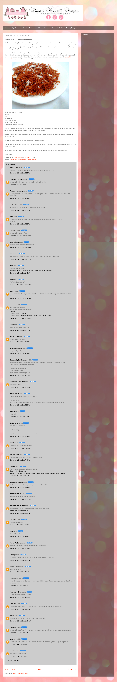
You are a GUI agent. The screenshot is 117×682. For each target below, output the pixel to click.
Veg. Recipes (16, 28)
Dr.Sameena (14, 423)
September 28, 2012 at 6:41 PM (20, 572)
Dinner (18, 159)
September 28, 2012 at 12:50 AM (20, 318)
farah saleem (14, 242)
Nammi (12, 411)
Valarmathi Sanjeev (16, 482)
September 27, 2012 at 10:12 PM (20, 259)
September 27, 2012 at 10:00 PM (20, 236)
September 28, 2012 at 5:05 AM (20, 387)
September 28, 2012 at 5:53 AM (20, 417)
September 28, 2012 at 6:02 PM (20, 548)
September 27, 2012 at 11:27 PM (20, 298)
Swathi (12, 443)
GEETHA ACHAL (15, 494)
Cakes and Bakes (43, 28)
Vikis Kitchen (14, 167)
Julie (11, 265)
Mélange (13, 554)
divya (12, 279)
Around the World (57, 28)
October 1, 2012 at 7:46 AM (18, 644)
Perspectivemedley (16, 191)
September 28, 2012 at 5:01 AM (20, 375)
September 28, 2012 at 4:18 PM (20, 536)
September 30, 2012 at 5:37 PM (20, 632)
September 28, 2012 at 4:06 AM (20, 353)
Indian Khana (14, 336)
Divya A (12, 466)
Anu (11, 531)
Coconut (23, 313)
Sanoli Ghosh (14, 393)
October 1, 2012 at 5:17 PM (18, 656)
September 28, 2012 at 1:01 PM (20, 513)
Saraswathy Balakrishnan (18, 360)
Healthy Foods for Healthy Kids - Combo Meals (36, 315)
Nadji (11, 216)
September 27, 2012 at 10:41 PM (20, 273)
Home (6, 28)
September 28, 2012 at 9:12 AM (20, 487)
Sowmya (12, 311)
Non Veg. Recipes (28, 28)
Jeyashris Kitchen (16, 348)
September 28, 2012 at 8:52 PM (20, 586)
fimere (12, 615)
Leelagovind (14, 205)
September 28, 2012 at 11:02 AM (20, 499)
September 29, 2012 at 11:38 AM (20, 621)
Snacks (23, 159)
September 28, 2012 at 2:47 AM (20, 330)
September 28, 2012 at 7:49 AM (20, 460)
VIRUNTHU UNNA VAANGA (19, 510)
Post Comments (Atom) (20, 673)
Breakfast (13, 159)
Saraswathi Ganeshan (17, 382)
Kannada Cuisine (16, 592)
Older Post (71, 669)
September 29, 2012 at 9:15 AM (20, 609)
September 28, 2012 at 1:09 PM (20, 525)
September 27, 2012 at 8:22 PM (20, 198)
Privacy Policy (70, 28)
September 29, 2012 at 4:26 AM (20, 597)
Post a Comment (13, 660)
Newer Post (9, 669)
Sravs (12, 324)
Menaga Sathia (15, 566)
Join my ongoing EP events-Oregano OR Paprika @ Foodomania (30, 270)
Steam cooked (31, 159)
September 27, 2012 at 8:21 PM (20, 184)
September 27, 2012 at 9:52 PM (20, 224)
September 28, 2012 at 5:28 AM (20, 405)
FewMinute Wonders (17, 179)
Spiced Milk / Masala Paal (18, 471)
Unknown (13, 230)
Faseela (12, 651)
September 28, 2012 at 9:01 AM (20, 476)
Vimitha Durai (14, 454)
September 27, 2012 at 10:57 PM (20, 285)
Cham (12, 254)
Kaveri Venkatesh (16, 543)
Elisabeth (13, 627)
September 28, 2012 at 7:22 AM (20, 436)
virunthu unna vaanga (17, 505)
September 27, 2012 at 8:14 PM (20, 173)
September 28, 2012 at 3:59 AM (20, 342)
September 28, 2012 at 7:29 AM (20, 448)
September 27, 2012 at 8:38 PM (20, 210)
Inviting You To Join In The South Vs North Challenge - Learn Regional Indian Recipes (37, 473)
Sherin (12, 291)
